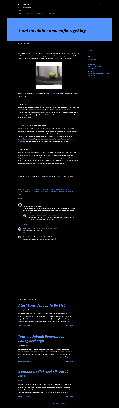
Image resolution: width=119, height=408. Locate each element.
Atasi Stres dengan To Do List (41, 305)
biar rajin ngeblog (93, 59)
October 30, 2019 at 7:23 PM (49, 228)
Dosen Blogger (92, 68)
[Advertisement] (46, 277)
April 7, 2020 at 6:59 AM (45, 237)
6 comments (27, 361)
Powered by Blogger (59, 403)
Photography (50, 13)
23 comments (27, 325)
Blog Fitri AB (23, 4)
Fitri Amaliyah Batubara (35, 215)
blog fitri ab (91, 62)
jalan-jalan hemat (93, 71)
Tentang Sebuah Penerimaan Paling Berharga (41, 338)
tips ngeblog (91, 75)
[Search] (93, 5)
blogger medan (92, 64)
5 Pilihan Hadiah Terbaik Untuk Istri (43, 373)
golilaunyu (26, 204)
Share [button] (90, 50)
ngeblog (53, 93)
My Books (39, 13)
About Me (29, 13)
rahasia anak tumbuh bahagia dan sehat (99, 73)
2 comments (27, 396)
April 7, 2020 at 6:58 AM (50, 215)
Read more (69, 325)
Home (19, 13)
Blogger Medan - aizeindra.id (31, 228)
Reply (25, 224)
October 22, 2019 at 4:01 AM (39, 204)
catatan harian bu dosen (94, 66)
